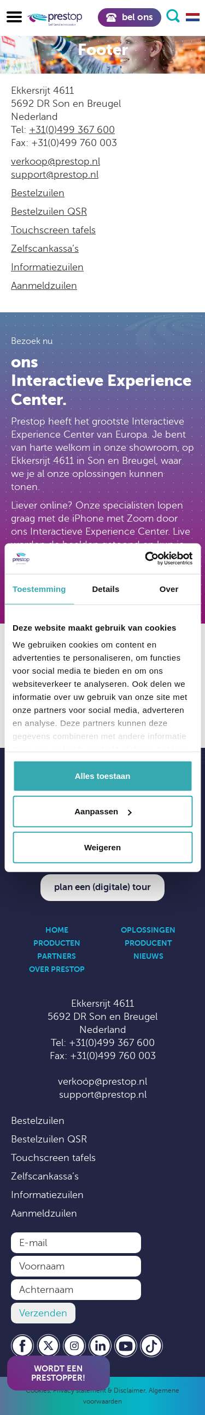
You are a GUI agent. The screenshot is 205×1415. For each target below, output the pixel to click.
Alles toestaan (103, 775)
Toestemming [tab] (39, 588)
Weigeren (102, 846)
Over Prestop (57, 969)
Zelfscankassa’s (45, 248)
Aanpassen (102, 811)
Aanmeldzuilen (44, 285)
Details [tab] (105, 588)
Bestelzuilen (38, 193)
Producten (56, 943)
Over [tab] (169, 588)
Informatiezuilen (47, 267)
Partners (56, 956)
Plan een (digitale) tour (102, 887)
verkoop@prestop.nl (55, 161)
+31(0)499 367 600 (72, 129)
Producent (148, 943)
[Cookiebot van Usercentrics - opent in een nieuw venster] (145, 559)
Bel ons (129, 17)
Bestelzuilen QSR (49, 211)
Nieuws (148, 956)
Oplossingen (148, 930)
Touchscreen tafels (53, 230)
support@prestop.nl (54, 174)
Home (56, 930)
